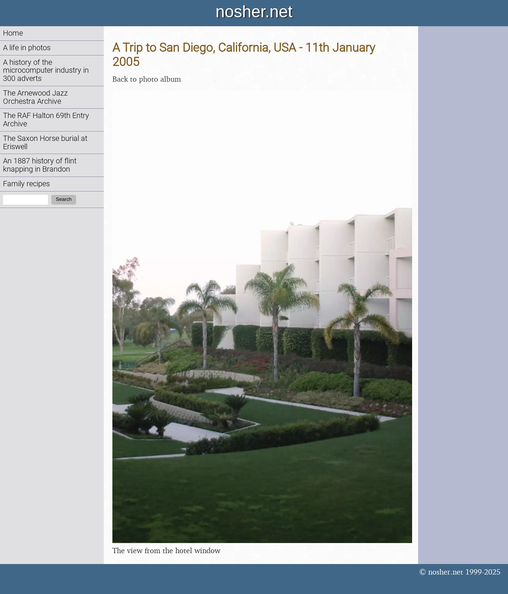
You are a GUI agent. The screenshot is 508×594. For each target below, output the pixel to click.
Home (13, 33)
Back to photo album (146, 79)
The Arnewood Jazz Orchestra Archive (35, 97)
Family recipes (26, 184)
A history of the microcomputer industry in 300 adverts (46, 70)
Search (64, 199)
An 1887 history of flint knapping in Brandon (39, 165)
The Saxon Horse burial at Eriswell (45, 142)
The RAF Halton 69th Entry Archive (46, 119)
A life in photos (27, 47)
